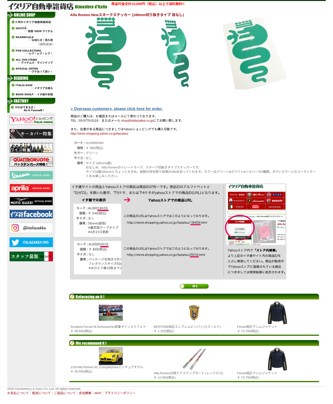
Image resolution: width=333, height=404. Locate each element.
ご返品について (65, 393)
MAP (97, 393)
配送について (41, 393)
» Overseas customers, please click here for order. (117, 109)
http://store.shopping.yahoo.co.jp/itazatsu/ (99, 133)
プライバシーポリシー (120, 393)
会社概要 (85, 393)
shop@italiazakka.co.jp (137, 120)
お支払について (18, 393)
